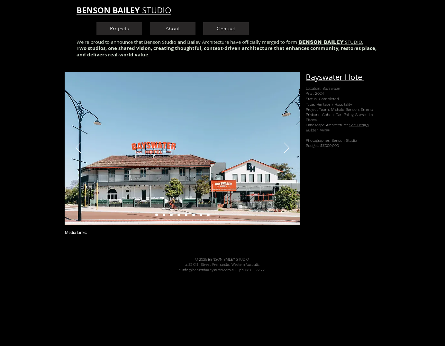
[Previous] (78, 148)
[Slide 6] (193, 215)
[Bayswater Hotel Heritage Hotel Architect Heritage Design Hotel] (156, 215)
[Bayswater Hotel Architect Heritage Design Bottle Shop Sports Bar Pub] (186, 215)
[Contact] (226, 28)
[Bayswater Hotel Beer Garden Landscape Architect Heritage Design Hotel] (164, 215)
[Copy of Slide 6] (201, 215)
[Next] (286, 148)
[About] (172, 28)
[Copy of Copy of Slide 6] (208, 215)
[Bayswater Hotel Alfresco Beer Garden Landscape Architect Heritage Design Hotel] (178, 215)
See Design (359, 125)
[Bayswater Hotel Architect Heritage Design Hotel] (171, 215)
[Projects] (119, 28)
